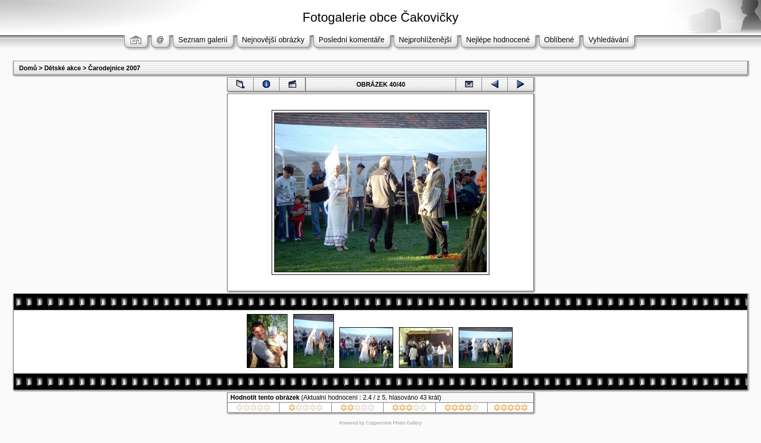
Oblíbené (559, 39)
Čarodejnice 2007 (114, 68)
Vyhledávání (608, 39)
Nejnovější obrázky (273, 39)
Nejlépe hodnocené (498, 39)
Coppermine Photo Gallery (394, 423)
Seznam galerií (202, 39)
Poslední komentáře (352, 39)
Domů (28, 68)
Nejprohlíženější (425, 39)
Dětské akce (62, 68)
